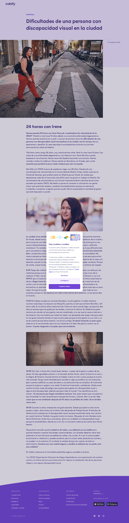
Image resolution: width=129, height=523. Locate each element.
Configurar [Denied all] (64, 280)
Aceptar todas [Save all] (64, 286)
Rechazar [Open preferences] (64, 275)
